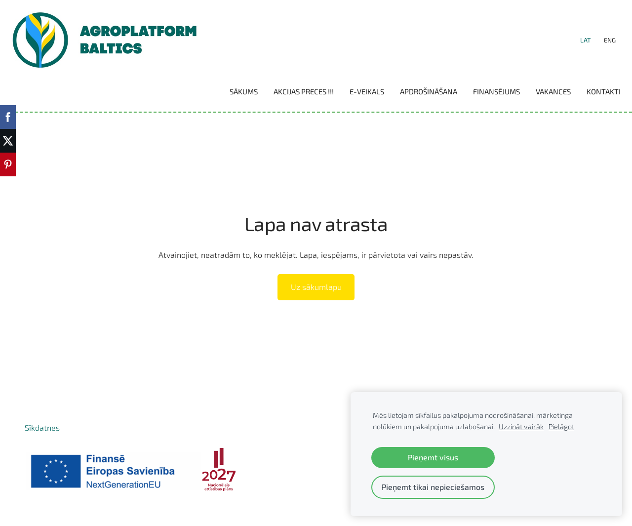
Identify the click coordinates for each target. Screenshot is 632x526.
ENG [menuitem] (596, 46)
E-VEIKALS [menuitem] (353, 97)
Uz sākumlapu (316, 298)
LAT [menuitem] (572, 46)
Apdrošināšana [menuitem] (415, 97)
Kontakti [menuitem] (590, 97)
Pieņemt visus (433, 457)
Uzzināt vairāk (521, 426)
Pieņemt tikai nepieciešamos (433, 486)
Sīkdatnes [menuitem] (42, 439)
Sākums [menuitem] (230, 97)
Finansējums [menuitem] (483, 97)
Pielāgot (561, 426)
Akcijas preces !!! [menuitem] (290, 97)
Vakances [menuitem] (539, 97)
